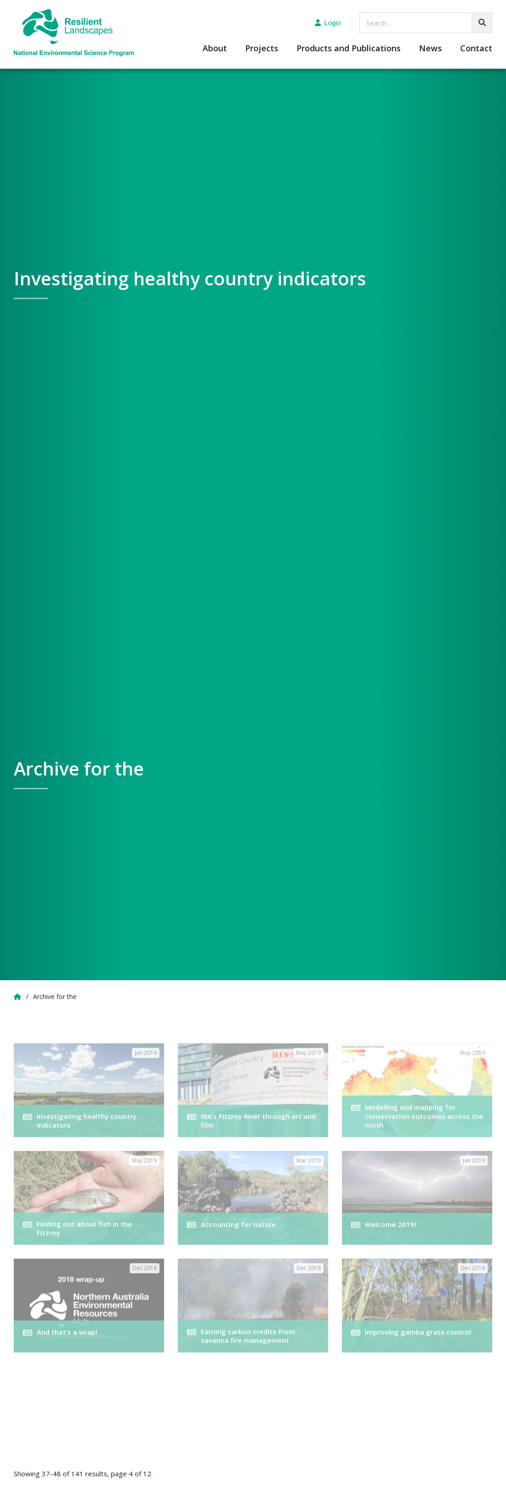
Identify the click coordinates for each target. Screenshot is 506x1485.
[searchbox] (425, 22)
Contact (476, 49)
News (430, 49)
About (215, 49)
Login (328, 23)
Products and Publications (349, 49)
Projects (261, 49)
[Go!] (482, 22)
